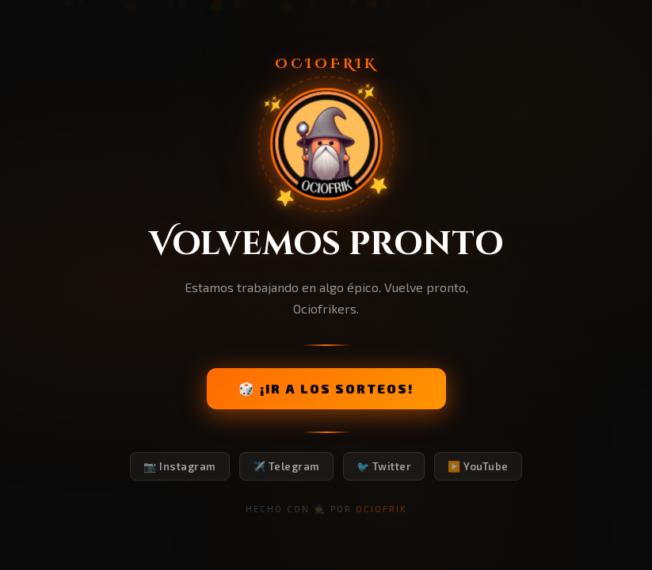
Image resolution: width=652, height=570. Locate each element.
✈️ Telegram (286, 466)
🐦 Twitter (384, 466)
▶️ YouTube (478, 466)
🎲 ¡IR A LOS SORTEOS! (326, 388)
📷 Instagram (179, 466)
